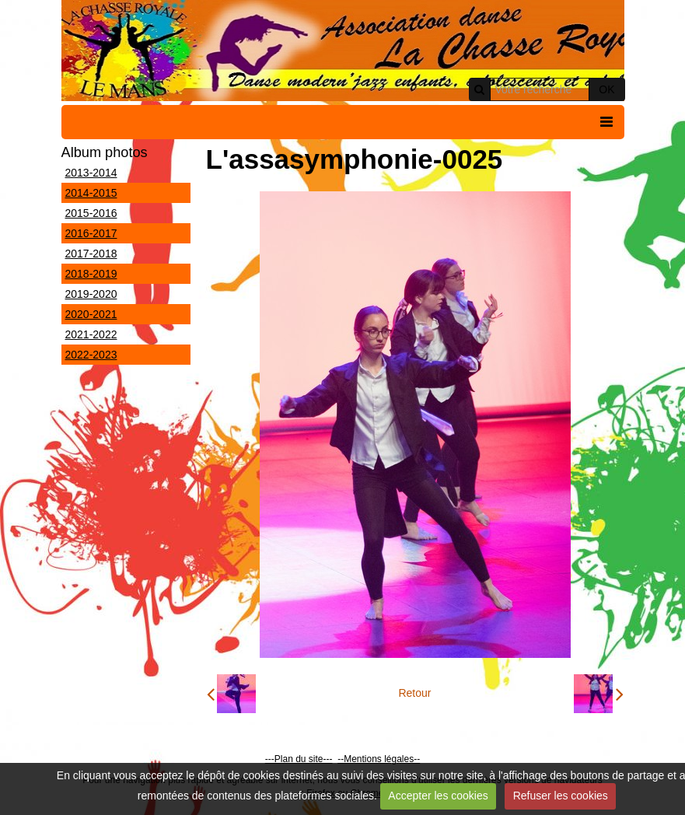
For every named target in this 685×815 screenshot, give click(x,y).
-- (340, 759)
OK (606, 89)
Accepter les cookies (438, 795)
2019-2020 (91, 294)
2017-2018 (91, 253)
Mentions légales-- (382, 759)
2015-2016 (91, 213)
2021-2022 (91, 334)
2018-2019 (91, 274)
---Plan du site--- (299, 759)
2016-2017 (91, 233)
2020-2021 (91, 314)
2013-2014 (91, 172)
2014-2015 (91, 193)
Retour (414, 693)
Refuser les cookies (560, 795)
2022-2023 (91, 354)
